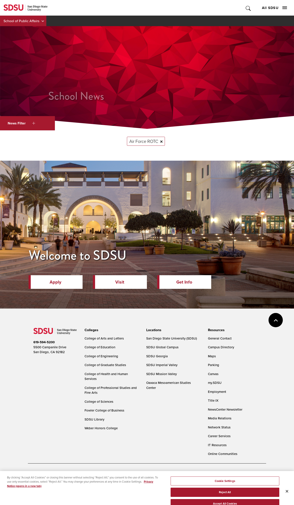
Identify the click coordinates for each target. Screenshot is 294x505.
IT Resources (217, 445)
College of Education (100, 347)
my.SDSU (215, 382)
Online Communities (222, 453)
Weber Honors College (101, 428)
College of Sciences (99, 401)
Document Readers (66, 475)
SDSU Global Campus (162, 347)
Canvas (213, 374)
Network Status (219, 427)
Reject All (225, 497)
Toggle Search (248, 8)
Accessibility (38, 475)
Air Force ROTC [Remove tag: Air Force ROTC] (143, 141)
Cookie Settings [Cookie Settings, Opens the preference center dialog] (225, 485)
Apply (55, 282)
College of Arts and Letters (104, 338)
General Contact (220, 338)
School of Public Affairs (21, 20)
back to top (276, 320)
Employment (217, 391)
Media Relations (219, 418)
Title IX (213, 400)
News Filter (21, 123)
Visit (119, 282)
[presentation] (90, 330)
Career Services (219, 436)
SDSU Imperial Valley (161, 365)
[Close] (287, 496)
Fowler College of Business (104, 410)
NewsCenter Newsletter (225, 409)
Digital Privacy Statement (101, 475)
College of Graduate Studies (105, 365)
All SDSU (274, 7)
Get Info (184, 282)
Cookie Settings (136, 475)
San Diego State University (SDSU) (171, 338)
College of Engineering (101, 356)
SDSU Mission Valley (161, 374)
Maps (212, 356)
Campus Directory (221, 347)
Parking (213, 365)
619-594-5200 (44, 342)
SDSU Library (94, 419)
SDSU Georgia (157, 356)
